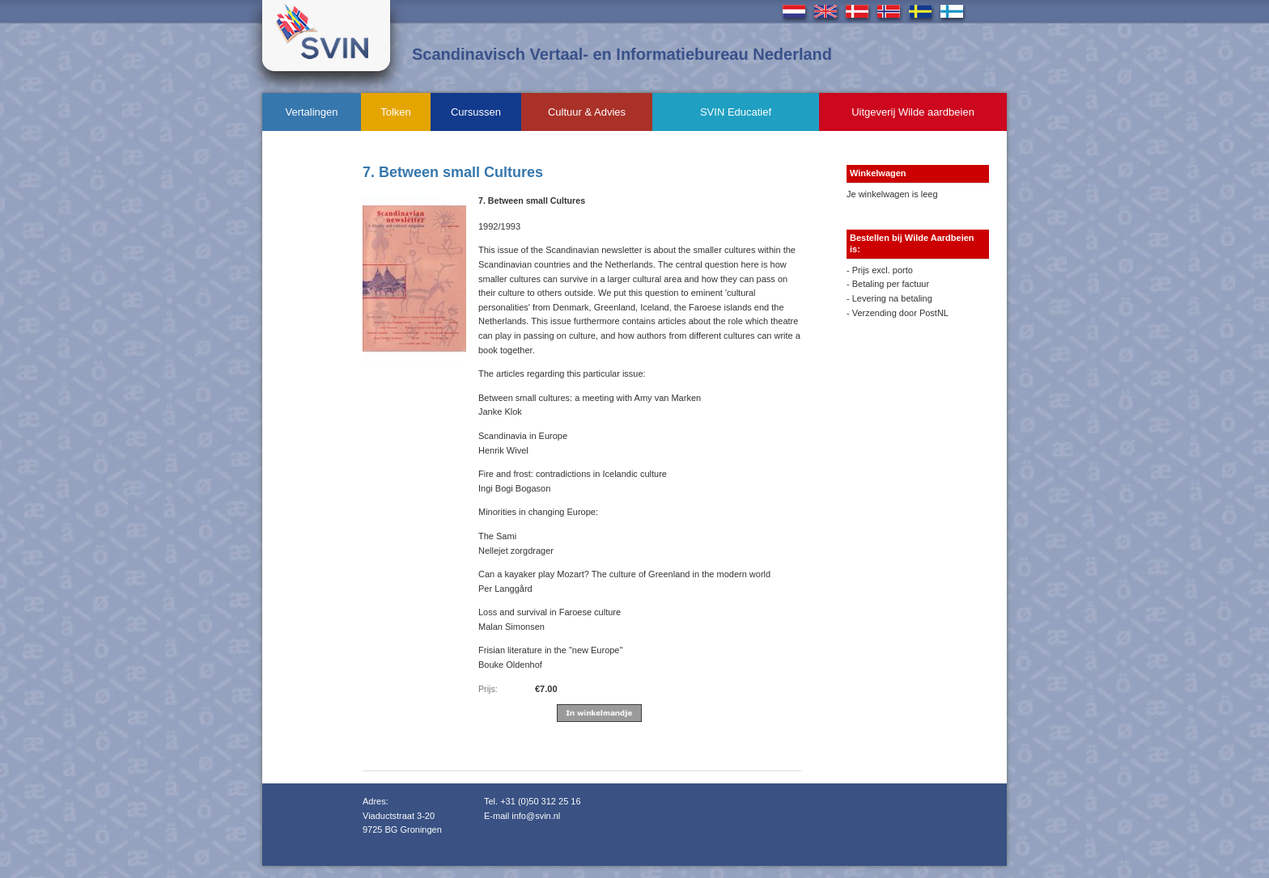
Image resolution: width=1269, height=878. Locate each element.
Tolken (395, 112)
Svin (326, 35)
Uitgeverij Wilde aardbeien (912, 112)
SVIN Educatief (735, 112)
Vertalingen (311, 112)
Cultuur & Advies (587, 112)
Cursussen (476, 112)
